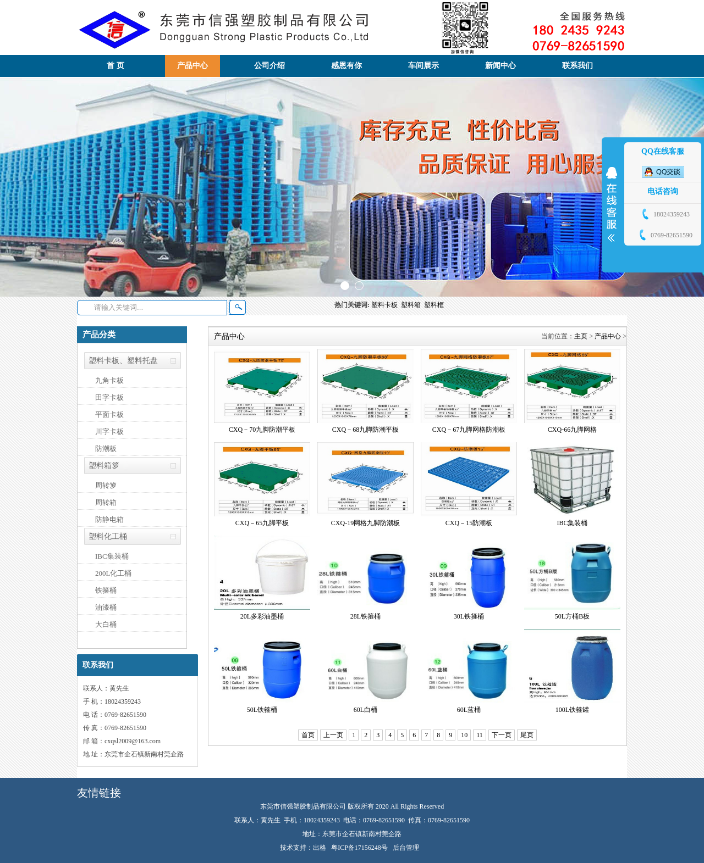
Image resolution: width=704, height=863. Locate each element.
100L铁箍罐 (572, 710)
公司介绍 (269, 66)
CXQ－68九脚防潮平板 (365, 429)
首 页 (115, 66)
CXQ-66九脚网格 (572, 429)
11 (479, 735)
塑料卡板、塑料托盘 (123, 361)
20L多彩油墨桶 (262, 616)
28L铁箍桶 (365, 616)
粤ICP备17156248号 (359, 847)
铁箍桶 (106, 590)
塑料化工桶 (108, 536)
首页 (308, 735)
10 (464, 735)
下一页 (502, 735)
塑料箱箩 (104, 465)
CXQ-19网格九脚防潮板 (365, 523)
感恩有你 (346, 66)
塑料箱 (412, 305)
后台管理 (406, 847)
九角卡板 (109, 380)
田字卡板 (109, 397)
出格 (319, 847)
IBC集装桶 (112, 556)
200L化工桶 (113, 573)
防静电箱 (109, 519)
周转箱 (106, 502)
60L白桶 (365, 710)
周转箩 (106, 485)
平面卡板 (109, 414)
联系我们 (577, 66)
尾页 (527, 735)
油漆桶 (106, 607)
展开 (612, 204)
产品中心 (192, 66)
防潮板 (106, 448)
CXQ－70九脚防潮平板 (262, 429)
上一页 (333, 735)
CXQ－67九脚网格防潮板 (468, 429)
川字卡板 (109, 431)
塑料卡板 (386, 305)
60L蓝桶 (469, 710)
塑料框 (435, 305)
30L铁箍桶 (469, 616)
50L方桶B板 (572, 616)
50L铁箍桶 (262, 710)
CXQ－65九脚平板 (262, 523)
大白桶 (106, 624)
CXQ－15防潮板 (469, 523)
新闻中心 (500, 66)
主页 (580, 336)
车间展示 (423, 66)
